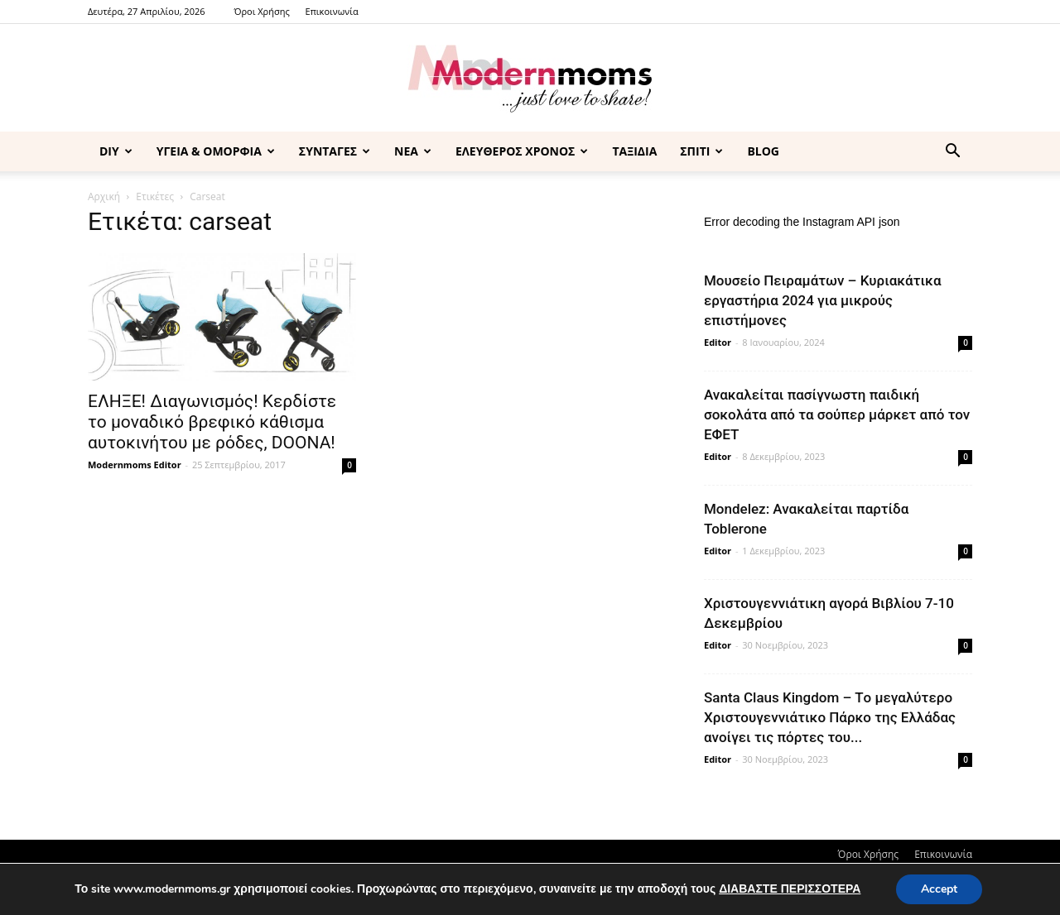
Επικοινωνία (332, 11)
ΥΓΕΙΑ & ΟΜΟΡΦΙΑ (216, 151)
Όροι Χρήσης (261, 11)
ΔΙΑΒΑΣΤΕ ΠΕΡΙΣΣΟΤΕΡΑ (789, 889)
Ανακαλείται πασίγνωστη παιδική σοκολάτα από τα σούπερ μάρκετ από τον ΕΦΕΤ (837, 414)
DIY (115, 151)
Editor (717, 342)
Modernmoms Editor (134, 464)
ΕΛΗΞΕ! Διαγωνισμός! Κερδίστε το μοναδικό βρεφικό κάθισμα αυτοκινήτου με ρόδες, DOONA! (212, 422)
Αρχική (104, 196)
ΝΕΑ (412, 151)
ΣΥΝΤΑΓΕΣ (334, 151)
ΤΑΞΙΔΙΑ (634, 151)
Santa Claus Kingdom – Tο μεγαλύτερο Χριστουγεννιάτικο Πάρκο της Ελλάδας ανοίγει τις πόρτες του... (830, 717)
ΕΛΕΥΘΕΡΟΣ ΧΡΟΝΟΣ (521, 151)
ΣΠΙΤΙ (701, 151)
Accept (939, 889)
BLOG (763, 151)
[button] (952, 152)
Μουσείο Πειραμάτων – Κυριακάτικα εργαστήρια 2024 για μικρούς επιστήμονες (823, 300)
